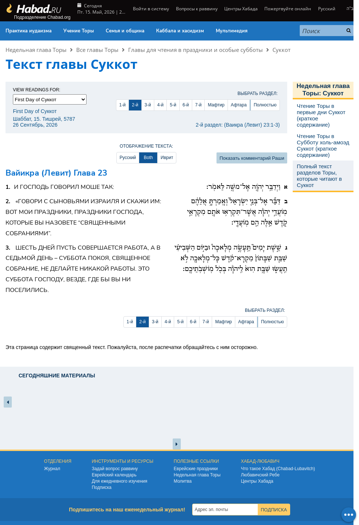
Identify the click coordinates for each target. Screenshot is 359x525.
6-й (186, 105)
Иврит (167, 157)
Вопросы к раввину (197, 9)
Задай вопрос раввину (115, 468)
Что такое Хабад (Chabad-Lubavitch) (278, 468)
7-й (198, 105)
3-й (148, 105)
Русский (326, 9)
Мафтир (216, 105)
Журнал (52, 468)
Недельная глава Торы (36, 49)
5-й (173, 105)
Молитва (183, 481)
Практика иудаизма (29, 31)
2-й (135, 105)
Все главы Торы (97, 49)
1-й (122, 105)
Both (148, 157)
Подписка (101, 487)
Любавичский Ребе (260, 475)
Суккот (281, 49)
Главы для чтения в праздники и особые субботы (195, 49)
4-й (160, 105)
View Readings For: (36, 89)
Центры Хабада (241, 9)
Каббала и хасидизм (180, 31)
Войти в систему (150, 9)
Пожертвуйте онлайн (287, 9)
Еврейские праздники (196, 468)
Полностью (265, 105)
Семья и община (125, 31)
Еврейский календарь (114, 475)
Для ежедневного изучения (119, 481)
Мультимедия (231, 31)
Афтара (239, 105)
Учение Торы (78, 31)
